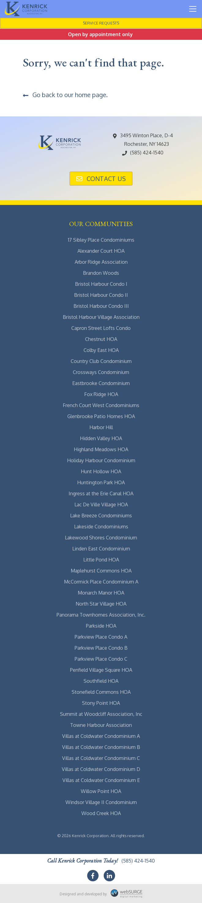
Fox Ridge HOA (101, 394)
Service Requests (101, 23)
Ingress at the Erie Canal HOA (101, 493)
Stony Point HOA (101, 703)
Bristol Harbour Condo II (101, 295)
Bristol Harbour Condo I (101, 284)
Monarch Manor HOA (101, 593)
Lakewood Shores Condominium (101, 538)
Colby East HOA (101, 350)
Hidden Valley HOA (101, 438)
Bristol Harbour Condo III (101, 306)
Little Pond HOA (101, 560)
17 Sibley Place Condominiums (101, 240)
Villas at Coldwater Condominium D (101, 769)
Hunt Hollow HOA (101, 471)
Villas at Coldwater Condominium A (101, 736)
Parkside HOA (101, 626)
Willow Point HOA (101, 791)
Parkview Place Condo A (101, 637)
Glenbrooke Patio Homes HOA (101, 416)
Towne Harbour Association (101, 725)
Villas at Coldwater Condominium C (101, 758)
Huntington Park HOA (101, 482)
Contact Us (101, 179)
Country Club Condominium (101, 361)
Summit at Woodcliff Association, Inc (101, 714)
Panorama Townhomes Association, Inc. (101, 615)
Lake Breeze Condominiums (101, 515)
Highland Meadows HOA (101, 449)
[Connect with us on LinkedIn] (109, 876)
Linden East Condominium (101, 549)
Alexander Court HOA (101, 251)
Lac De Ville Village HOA (101, 504)
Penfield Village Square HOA (101, 670)
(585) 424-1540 (142, 152)
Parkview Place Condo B (101, 648)
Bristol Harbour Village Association (101, 317)
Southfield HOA (101, 681)
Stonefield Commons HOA (101, 692)
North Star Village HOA (101, 604)
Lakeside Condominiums (101, 526)
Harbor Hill (101, 427)
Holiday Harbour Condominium (101, 460)
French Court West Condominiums (101, 405)
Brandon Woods (101, 273)
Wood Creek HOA (101, 813)
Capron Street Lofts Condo (101, 328)
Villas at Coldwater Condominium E (101, 780)
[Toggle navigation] (193, 9)
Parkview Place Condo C (101, 659)
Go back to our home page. (65, 95)
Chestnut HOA (101, 339)
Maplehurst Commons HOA (101, 571)
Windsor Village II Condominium (101, 802)
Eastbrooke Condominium (101, 383)
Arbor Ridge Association (101, 262)
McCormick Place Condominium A (101, 582)
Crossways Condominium (101, 372)
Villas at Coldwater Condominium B (101, 747)
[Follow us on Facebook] (93, 876)
